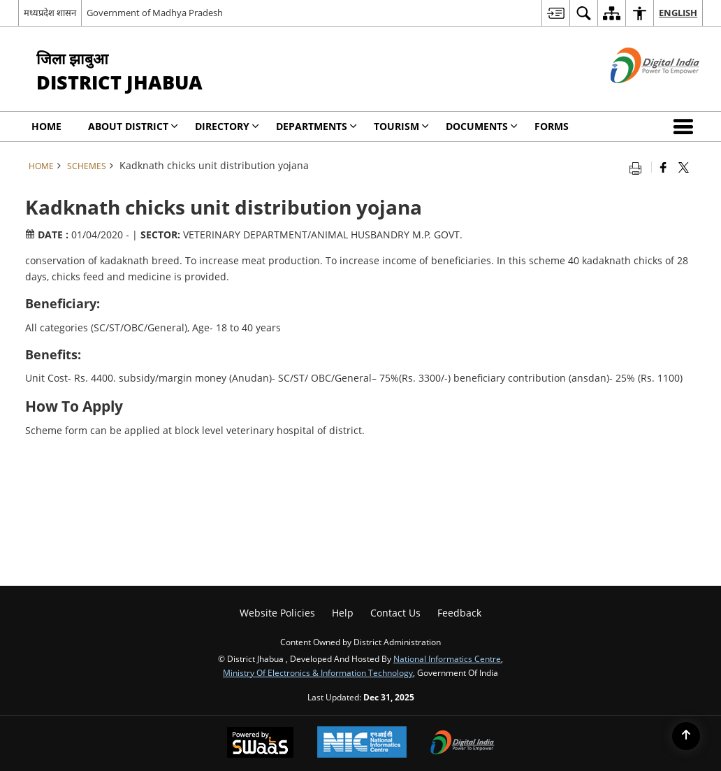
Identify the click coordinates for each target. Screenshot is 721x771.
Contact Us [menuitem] (395, 612)
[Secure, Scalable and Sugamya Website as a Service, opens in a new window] (260, 743)
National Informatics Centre (447, 658)
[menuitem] (555, 13)
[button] (686, 126)
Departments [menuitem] (316, 126)
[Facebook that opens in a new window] (663, 167)
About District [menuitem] (133, 126)
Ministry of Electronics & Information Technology (318, 672)
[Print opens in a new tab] (638, 167)
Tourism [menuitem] (401, 126)
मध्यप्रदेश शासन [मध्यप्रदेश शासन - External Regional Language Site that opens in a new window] (50, 12)
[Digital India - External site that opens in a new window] (637, 94)
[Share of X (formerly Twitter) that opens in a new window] (683, 167)
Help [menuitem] (343, 612)
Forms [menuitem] (551, 126)
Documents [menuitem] (482, 126)
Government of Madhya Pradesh (155, 12)
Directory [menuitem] (227, 126)
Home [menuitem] (46, 126)
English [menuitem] (678, 12)
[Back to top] (686, 736)
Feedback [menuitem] (459, 612)
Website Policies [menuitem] (277, 612)
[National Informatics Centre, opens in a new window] (362, 743)
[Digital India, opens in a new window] (462, 743)
